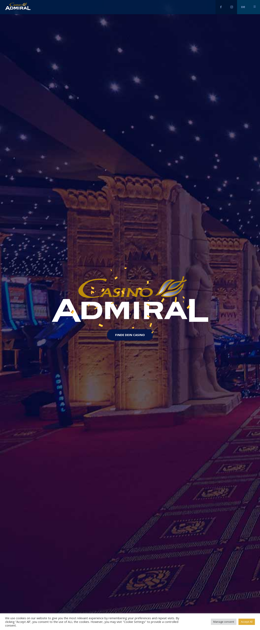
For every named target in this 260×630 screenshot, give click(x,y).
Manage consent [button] (223, 622)
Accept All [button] (246, 622)
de (243, 7)
